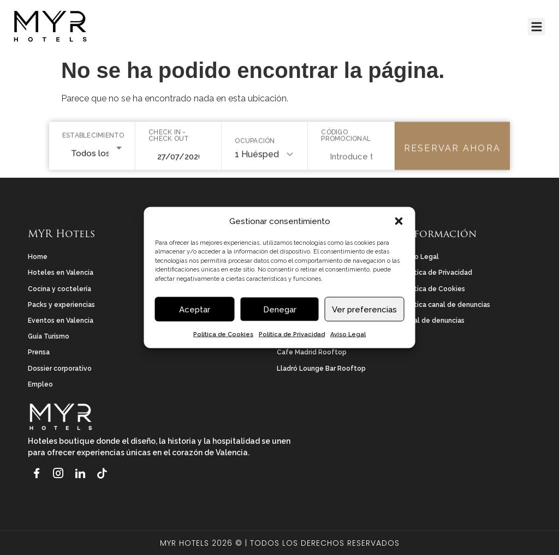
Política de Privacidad (292, 335)
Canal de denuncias (433, 320)
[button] (399, 222)
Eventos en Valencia (60, 320)
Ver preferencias (364, 310)
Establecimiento (92, 138)
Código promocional (346, 137)
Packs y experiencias (61, 305)
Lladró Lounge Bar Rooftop (321, 368)
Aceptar (194, 310)
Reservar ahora (452, 151)
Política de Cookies (223, 335)
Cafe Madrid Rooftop (312, 352)
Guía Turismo (48, 336)
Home (37, 257)
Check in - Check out (168, 137)
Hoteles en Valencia (60, 272)
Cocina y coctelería (59, 289)
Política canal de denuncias (445, 305)
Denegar (279, 310)
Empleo (40, 384)
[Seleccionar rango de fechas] (178, 159)
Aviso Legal (348, 335)
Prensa (39, 352)
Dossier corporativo (60, 368)
